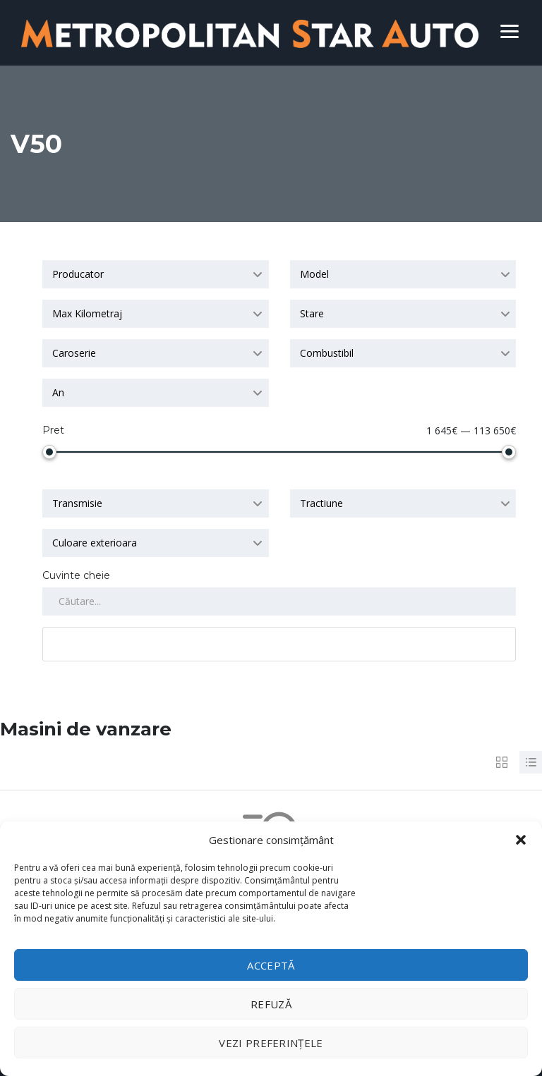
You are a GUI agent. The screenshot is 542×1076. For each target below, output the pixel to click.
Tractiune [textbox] (321, 503)
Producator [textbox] (78, 274)
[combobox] (155, 274)
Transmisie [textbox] (77, 503)
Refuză (271, 1004)
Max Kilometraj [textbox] (87, 313)
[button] (521, 840)
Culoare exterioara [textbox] (94, 542)
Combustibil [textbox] (327, 353)
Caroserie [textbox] (74, 353)
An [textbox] (58, 392)
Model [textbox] (314, 274)
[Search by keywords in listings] (279, 601)
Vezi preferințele (271, 1043)
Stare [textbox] (312, 313)
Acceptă (270, 965)
